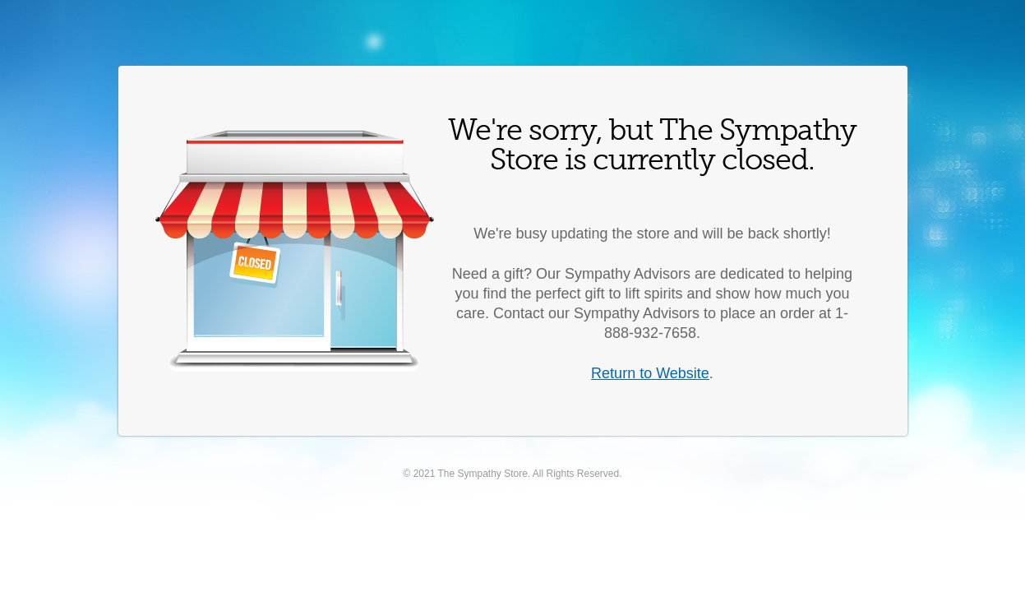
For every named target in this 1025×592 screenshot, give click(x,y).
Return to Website (650, 373)
